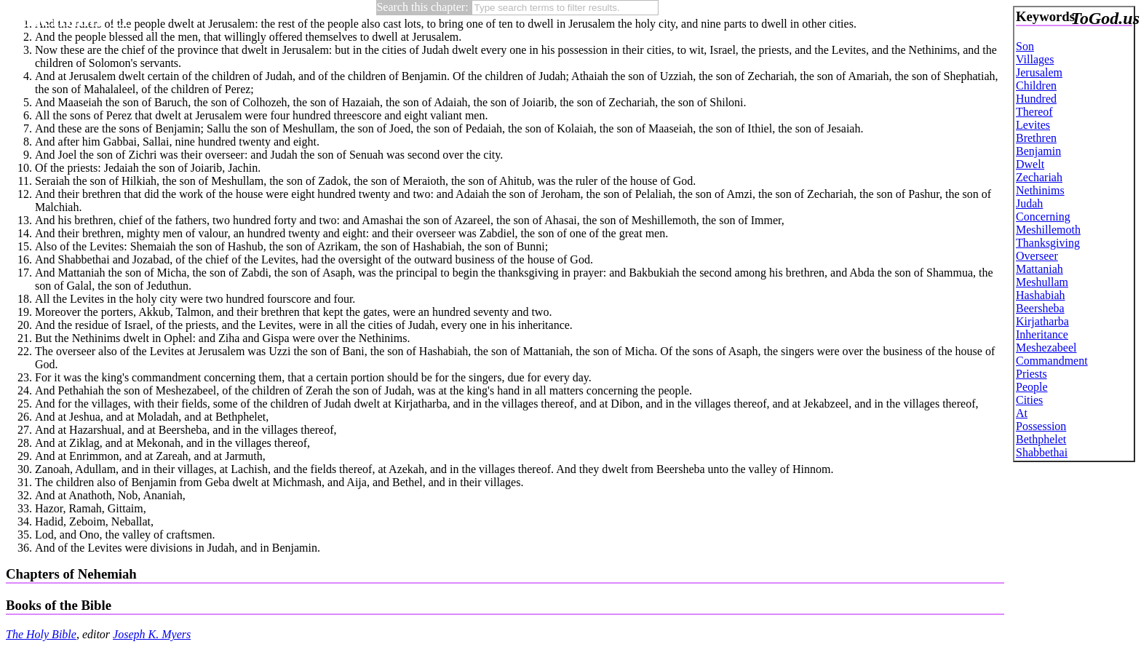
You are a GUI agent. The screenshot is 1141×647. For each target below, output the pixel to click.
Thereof (1034, 112)
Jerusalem (1039, 72)
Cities (1029, 400)
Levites (1033, 125)
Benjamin (1038, 151)
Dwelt (1030, 164)
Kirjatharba (1042, 321)
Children (1036, 85)
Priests (1031, 374)
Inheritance (1042, 334)
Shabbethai (1042, 452)
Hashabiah (1040, 295)
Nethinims (1040, 190)
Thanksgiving (1048, 243)
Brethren (1036, 138)
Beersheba (1040, 308)
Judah (1029, 203)
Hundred (1036, 98)
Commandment (1052, 360)
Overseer (1037, 256)
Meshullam (1042, 282)
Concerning (1043, 216)
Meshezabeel (1046, 347)
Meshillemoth (1048, 229)
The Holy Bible (41, 634)
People (1032, 387)
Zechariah (1039, 177)
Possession (1041, 426)
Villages (1035, 59)
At (1021, 413)
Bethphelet (1041, 439)
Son (1025, 46)
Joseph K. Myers (152, 634)
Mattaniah (1039, 269)
